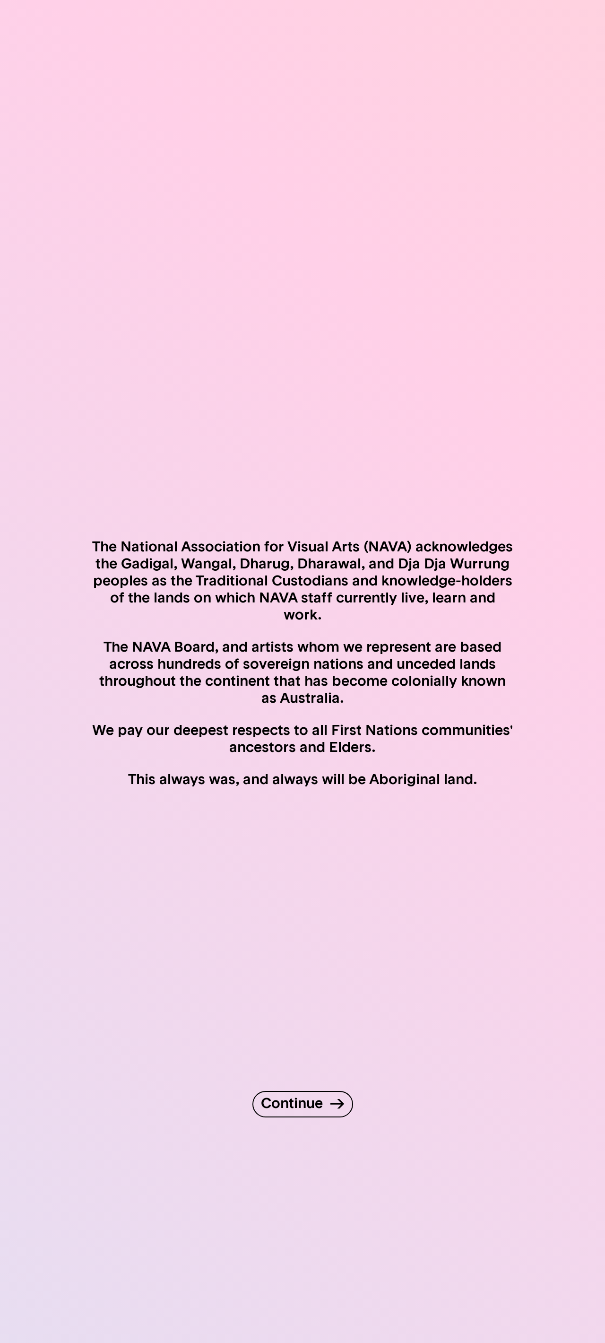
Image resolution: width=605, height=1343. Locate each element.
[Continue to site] (302, 1104)
